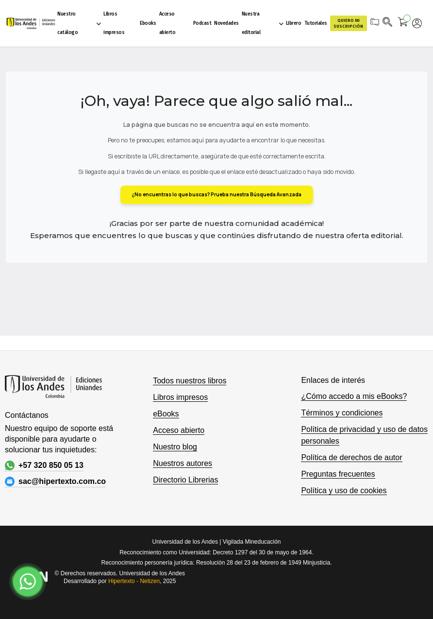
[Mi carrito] (403, 23)
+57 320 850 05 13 (44, 465)
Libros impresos (180, 397)
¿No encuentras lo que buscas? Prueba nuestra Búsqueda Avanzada (216, 194)
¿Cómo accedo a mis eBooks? (354, 396)
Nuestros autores (182, 463)
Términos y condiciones (342, 413)
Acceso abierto (178, 430)
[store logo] (30, 23)
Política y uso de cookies (343, 490)
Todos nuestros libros (189, 381)
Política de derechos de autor (351, 457)
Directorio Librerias (185, 480)
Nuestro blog (175, 447)
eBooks (166, 414)
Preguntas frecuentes (338, 474)
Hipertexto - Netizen (134, 581)
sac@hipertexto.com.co (55, 481)
